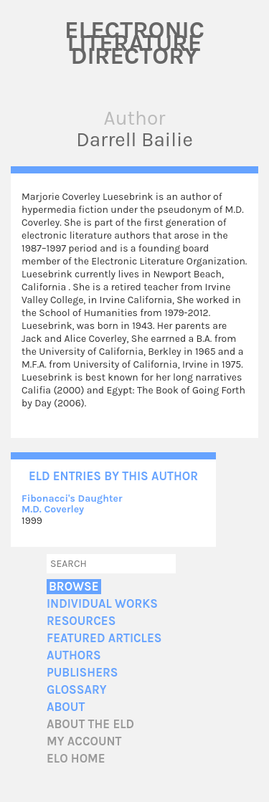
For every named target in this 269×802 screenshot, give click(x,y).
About (66, 707)
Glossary (77, 690)
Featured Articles (104, 638)
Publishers (82, 672)
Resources (81, 621)
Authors (74, 655)
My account (84, 741)
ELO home (76, 758)
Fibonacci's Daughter (72, 498)
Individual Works (102, 604)
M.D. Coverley (53, 509)
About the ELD (90, 724)
